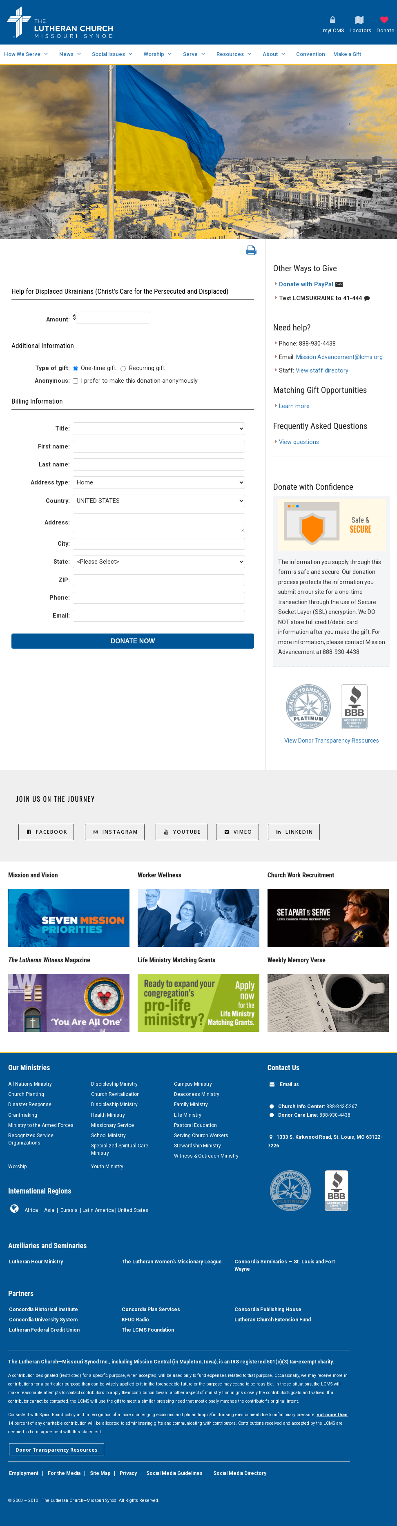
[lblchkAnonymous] (75, 381)
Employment (23, 1473)
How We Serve (22, 54)
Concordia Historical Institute (43, 1309)
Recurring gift (147, 368)
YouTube (181, 831)
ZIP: (64, 580)
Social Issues (108, 54)
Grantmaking (22, 1115)
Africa (31, 1210)
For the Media (64, 1473)
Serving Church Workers (201, 1135)
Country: (58, 501)
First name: (54, 446)
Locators (360, 30)
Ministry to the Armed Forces (41, 1125)
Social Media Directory (239, 1473)
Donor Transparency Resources (57, 1449)
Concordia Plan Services (151, 1309)
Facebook (46, 831)
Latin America (98, 1210)
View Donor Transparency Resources (331, 740)
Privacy (128, 1473)
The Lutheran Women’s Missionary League (172, 1262)
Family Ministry (191, 1104)
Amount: (58, 319)
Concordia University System (43, 1320)
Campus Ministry (193, 1084)
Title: (62, 428)
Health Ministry (108, 1115)
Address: (57, 522)
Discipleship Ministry (114, 1084)
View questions (299, 442)
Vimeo (237, 831)
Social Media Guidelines (174, 1473)
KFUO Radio (135, 1320)
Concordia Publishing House (267, 1309)
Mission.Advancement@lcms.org (339, 357)
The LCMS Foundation (148, 1330)
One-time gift (98, 368)
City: (64, 543)
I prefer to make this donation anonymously (139, 380)
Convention (310, 54)
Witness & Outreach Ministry (206, 1156)
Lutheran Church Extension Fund (272, 1320)
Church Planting (26, 1094)
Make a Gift (347, 54)
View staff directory (322, 370)
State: (62, 561)
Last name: (54, 464)
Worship (154, 54)
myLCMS (333, 30)
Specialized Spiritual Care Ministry (119, 1149)
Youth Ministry (107, 1166)
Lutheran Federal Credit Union (44, 1330)
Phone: (59, 597)
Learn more (294, 406)
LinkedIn (293, 831)
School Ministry (108, 1135)
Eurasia (69, 1210)
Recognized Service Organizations (31, 1139)
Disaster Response (29, 1104)
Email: (61, 615)
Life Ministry (187, 1115)
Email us (289, 1084)
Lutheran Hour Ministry (36, 1262)
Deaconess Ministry (196, 1094)
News (66, 54)
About (270, 54)
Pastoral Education (195, 1125)
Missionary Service (112, 1125)
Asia (49, 1210)
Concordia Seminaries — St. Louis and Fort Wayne (284, 1265)
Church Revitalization (115, 1094)
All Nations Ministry (30, 1084)
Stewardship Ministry (197, 1146)
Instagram (114, 831)
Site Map (100, 1473)
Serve (190, 54)
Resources (230, 54)
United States (133, 1210)
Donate (385, 30)
